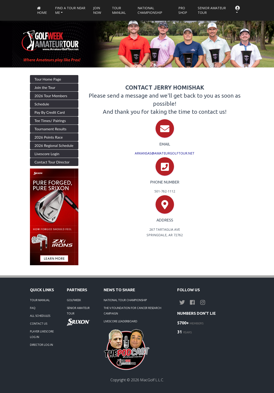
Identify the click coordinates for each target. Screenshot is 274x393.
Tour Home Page (48, 79)
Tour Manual (119, 10)
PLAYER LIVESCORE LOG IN (42, 334)
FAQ (32, 308)
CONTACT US (38, 324)
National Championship (150, 10)
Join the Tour (45, 87)
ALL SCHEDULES (40, 316)
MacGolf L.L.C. (152, 379)
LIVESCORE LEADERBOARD (120, 321)
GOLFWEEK (74, 300)
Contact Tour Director (52, 162)
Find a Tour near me (70, 10)
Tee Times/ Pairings (50, 120)
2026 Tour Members (51, 95)
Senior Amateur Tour (212, 10)
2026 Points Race (49, 137)
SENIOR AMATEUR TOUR (78, 310)
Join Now (97, 10)
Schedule (42, 104)
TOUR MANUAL (40, 300)
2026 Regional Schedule (54, 145)
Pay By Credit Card (50, 112)
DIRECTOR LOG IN (41, 345)
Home (42, 11)
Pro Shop (182, 10)
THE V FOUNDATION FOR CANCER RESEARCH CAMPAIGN (132, 310)
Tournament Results (51, 129)
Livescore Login (47, 153)
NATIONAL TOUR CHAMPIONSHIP (125, 300)
